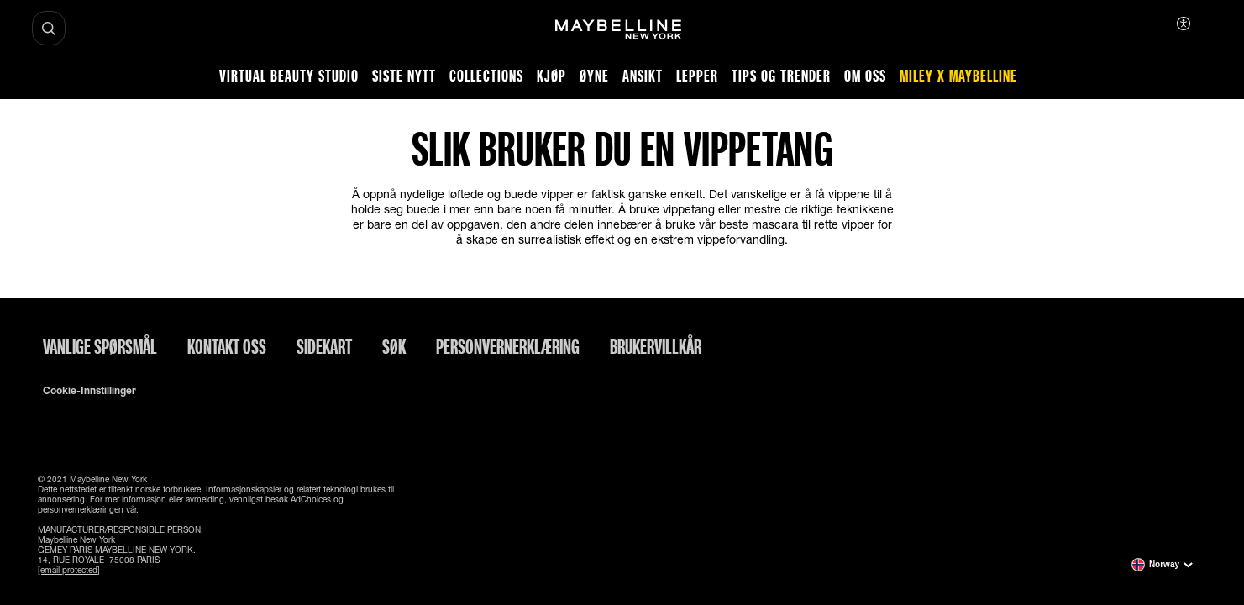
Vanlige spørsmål (100, 346)
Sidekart (324, 346)
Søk (394, 346)
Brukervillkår (655, 346)
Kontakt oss (226, 346)
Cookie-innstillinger (89, 391)
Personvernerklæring (508, 346)
